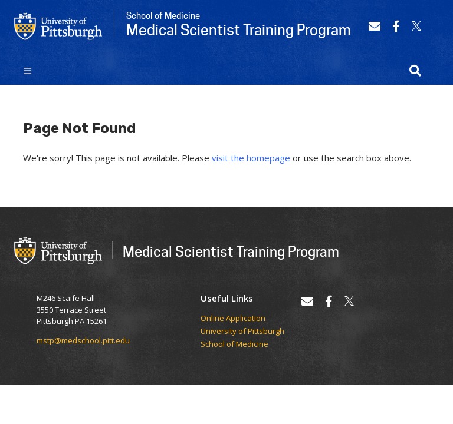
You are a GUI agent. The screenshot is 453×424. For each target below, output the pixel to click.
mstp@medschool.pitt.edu (83, 340)
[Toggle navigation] (27, 70)
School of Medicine (234, 344)
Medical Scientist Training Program (231, 251)
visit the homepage (251, 158)
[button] (415, 71)
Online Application (233, 318)
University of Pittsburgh (242, 331)
